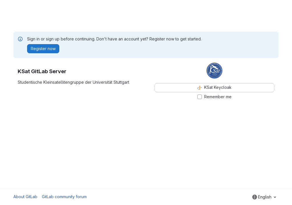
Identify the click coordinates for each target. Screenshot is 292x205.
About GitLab (25, 196)
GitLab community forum (64, 196)
